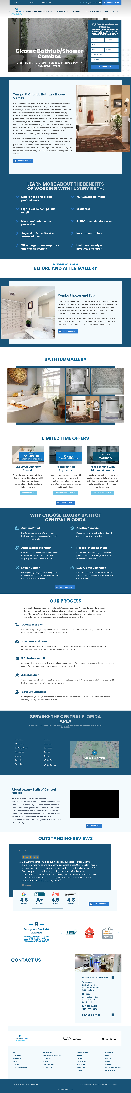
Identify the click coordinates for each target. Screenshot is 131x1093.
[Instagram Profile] (115, 1055)
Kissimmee (81, 1081)
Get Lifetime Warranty (102, 509)
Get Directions (88, 1007)
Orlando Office (98, 1031)
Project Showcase (113, 1084)
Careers (108, 1081)
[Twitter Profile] (107, 1055)
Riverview (81, 1084)
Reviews (108, 1078)
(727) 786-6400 (89, 1025)
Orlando (80, 1075)
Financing (17, 1072)
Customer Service (20, 1084)
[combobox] (105, 55)
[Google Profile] (111, 1055)
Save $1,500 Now (28, 509)
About (17, 2)
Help (15, 1069)
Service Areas (45, 2)
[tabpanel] (65, 412)
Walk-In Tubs (112, 11)
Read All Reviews (97, 920)
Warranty (17, 1075)
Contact (30, 2)
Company (109, 1069)
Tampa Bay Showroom (98, 994)
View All (80, 1087)
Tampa (79, 1072)
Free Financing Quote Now (65, 509)
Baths (76, 11)
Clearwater (82, 1078)
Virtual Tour (110, 1087)
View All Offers (64, 519)
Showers (61, 11)
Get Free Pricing (110, 2)
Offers (108, 1075)
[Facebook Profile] (103, 1055)
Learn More (92, 842)
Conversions (92, 11)
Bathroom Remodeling (38, 11)
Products (47, 1069)
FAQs (15, 1078)
